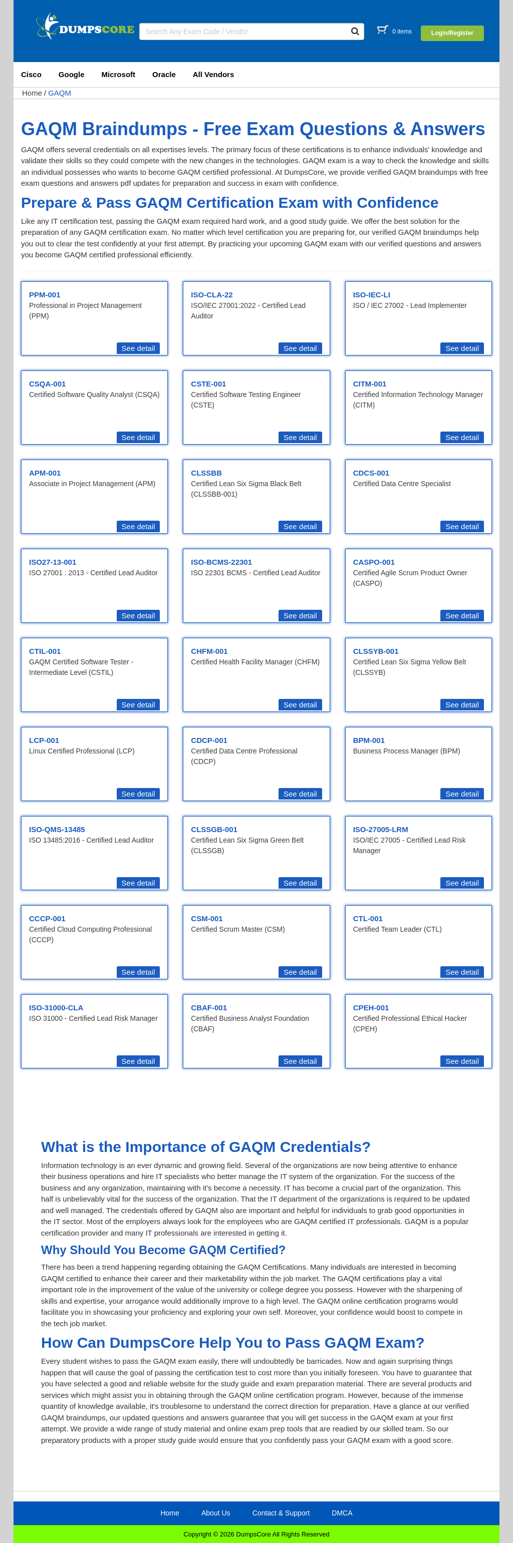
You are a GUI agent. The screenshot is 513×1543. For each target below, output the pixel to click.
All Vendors (213, 74)
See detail (138, 348)
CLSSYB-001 (376, 651)
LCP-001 (44, 740)
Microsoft (119, 74)
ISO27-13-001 (52, 562)
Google (72, 74)
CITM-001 (370, 383)
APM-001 (45, 473)
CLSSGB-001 (214, 829)
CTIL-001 (45, 651)
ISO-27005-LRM (380, 829)
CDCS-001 (371, 473)
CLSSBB (206, 473)
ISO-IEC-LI (371, 294)
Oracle (164, 74)
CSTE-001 (208, 383)
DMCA (342, 1513)
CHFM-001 (209, 651)
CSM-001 (206, 918)
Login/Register (452, 33)
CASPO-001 (374, 562)
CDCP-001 (209, 740)
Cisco (31, 74)
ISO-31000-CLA (56, 1007)
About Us (215, 1513)
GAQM (59, 93)
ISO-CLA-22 (211, 294)
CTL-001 (368, 918)
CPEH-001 (371, 1007)
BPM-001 (369, 740)
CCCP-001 (47, 918)
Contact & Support (281, 1513)
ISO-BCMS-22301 (221, 562)
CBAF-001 (209, 1007)
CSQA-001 (47, 383)
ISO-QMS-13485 (57, 829)
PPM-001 (45, 294)
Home (32, 93)
